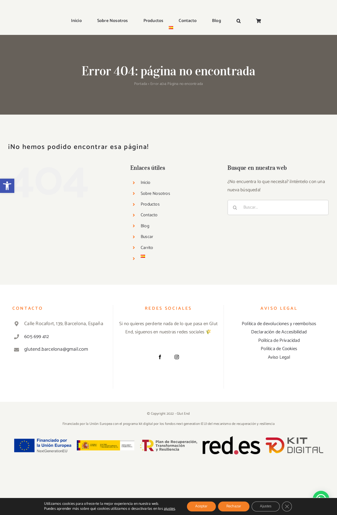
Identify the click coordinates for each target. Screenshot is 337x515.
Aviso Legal (279, 357)
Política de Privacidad (279, 340)
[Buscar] (235, 207)
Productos (150, 204)
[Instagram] (177, 357)
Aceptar (201, 506)
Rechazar (233, 506)
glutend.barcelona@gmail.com (56, 349)
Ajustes (265, 506)
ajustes (169, 508)
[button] (7, 186)
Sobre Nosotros (155, 193)
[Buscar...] (278, 207)
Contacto (149, 215)
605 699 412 (36, 337)
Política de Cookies (279, 349)
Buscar (147, 236)
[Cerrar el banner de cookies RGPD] (287, 506)
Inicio (145, 182)
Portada (140, 84)
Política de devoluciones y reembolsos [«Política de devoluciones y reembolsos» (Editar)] (279, 324)
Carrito (147, 247)
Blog (145, 226)
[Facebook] (160, 357)
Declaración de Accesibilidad (279, 332)
